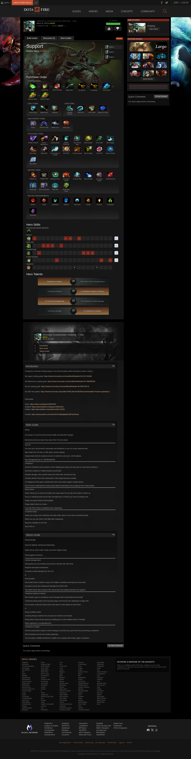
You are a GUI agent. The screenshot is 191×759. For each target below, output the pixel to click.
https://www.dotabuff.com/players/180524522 (48, 407)
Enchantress (45, 675)
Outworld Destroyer (66, 704)
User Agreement (65, 742)
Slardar (80, 693)
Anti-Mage (25, 668)
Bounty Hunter (27, 681)
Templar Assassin (84, 710)
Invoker (43, 689)
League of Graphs (51, 726)
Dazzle (24, 706)
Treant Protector (102, 672)
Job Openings (100, 742)
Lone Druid (63, 666)
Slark (80, 694)
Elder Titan (44, 672)
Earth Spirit (44, 668)
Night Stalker (64, 694)
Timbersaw (100, 666)
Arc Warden (26, 670)
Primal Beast (82, 664)
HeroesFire (83, 723)
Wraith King (100, 702)
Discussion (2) (49, 38)
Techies (80, 708)
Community (148, 11)
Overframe (118, 726)
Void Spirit (100, 691)
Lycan (61, 670)
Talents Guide (44, 351)
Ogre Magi (63, 698)
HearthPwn (100, 735)
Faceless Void (45, 679)
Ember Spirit (45, 674)
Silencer (81, 689)
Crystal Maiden (27, 698)
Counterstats (49, 730)
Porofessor (48, 728)
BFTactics (82, 728)
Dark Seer (25, 700)
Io (41, 691)
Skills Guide (44, 348)
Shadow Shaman (83, 687)
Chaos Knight (26, 691)
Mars (61, 675)
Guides (76, 11)
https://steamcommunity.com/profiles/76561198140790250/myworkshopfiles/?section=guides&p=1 (75, 392)
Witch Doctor (101, 700)
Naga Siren (63, 689)
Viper (98, 687)
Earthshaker (45, 670)
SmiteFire (65, 723)
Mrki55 (52, 23)
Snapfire (81, 696)
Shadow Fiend (83, 685)
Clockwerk (25, 696)
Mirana (62, 681)
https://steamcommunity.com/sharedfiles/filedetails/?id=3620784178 (65, 386)
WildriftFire (48, 732)
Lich (42, 708)
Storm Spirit (82, 704)
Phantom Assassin (66, 708)
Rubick (80, 679)
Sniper (80, 698)
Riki (79, 675)
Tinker (99, 668)
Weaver (99, 694)
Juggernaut (44, 694)
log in (34, 651)
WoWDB (99, 723)
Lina (61, 662)
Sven (80, 706)
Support (122, 742)
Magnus (62, 672)
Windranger (100, 696)
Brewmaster (26, 683)
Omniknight (63, 700)
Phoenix (81, 662)
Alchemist (25, 664)
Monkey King (64, 683)
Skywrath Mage (83, 691)
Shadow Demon (83, 683)
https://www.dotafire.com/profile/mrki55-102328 (48, 409)
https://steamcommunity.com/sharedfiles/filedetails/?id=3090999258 (71, 381)
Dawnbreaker (26, 704)
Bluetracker (100, 732)
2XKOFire (82, 730)
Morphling (63, 685)
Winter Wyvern (101, 698)
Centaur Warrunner (28, 689)
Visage (99, 689)
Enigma (43, 677)
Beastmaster (26, 677)
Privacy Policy (78, 742)
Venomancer (101, 685)
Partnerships (112, 742)
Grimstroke (44, 681)
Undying (44, 51)
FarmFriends (66, 732)
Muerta (62, 687)
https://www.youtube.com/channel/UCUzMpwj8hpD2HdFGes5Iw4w (55, 414)
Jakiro (43, 693)
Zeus (98, 704)
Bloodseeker (26, 679)
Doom (43, 662)
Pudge (80, 668)
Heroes (93, 11)
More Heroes (148, 79)
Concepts (127, 11)
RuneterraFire (49, 735)
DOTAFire (65, 726)
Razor (80, 674)
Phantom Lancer (65, 710)
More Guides (66, 38)
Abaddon (25, 662)
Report (119, 38)
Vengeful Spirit (101, 683)
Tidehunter (100, 664)
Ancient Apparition (28, 666)
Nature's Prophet (65, 691)
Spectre (80, 700)
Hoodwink (44, 685)
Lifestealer (44, 710)
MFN (6, 2)
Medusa (62, 677)
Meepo (62, 679)
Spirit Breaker (82, 702)
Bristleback (25, 685)
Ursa (98, 681)
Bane (24, 674)
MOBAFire (48, 723)
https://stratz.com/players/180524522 (43, 404)
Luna (61, 668)
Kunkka (43, 700)
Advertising (89, 742)
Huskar (43, 687)
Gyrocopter (44, 683)
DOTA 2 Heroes (29, 659)
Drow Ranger (45, 666)
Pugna (80, 670)
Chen (24, 693)
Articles (129, 742)
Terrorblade (100, 662)
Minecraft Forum (85, 735)
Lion (61, 664)
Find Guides (153, 29)
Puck (79, 666)
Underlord (100, 677)
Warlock (99, 693)
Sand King (81, 681)
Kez (42, 698)
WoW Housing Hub (103, 726)
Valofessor (66, 728)
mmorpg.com (101, 730)
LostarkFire (83, 726)
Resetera (65, 730)
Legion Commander (47, 704)
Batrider (24, 675)
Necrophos (63, 693)
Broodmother (26, 687)
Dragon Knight (45, 664)
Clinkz (24, 694)
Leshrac (43, 706)
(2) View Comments (115, 646)
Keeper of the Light (47, 696)
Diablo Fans (118, 723)
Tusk (98, 675)
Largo (43, 702)
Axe (23, 672)
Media (109, 11)
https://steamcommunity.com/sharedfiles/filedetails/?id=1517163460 (68, 376)
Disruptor (25, 710)
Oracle (62, 702)
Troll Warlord (101, 674)
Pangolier (63, 706)
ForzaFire (65, 735)
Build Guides (32, 38)
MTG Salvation (84, 732)
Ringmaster (82, 677)
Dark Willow (26, 702)
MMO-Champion (102, 728)
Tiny (98, 670)
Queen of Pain (83, 672)
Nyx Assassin (64, 696)
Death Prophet (27, 708)
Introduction (44, 346)
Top (113, 366)
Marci (61, 674)
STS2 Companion (120, 728)
